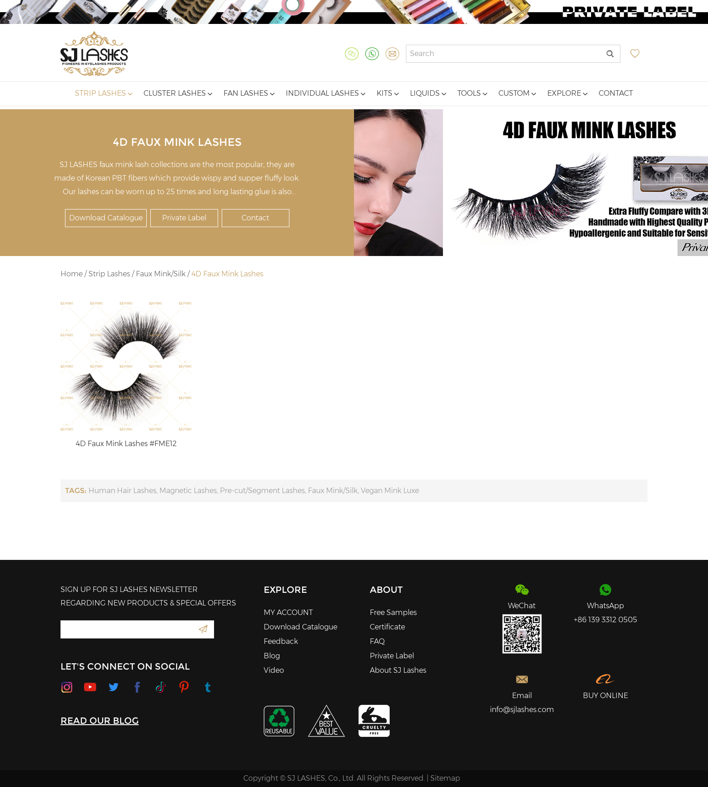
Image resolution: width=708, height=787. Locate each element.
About (386, 589)
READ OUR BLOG (100, 720)
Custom (517, 93)
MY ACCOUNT (288, 612)
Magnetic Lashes (188, 490)
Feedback (281, 641)
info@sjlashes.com (522, 709)
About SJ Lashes (398, 670)
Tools (472, 93)
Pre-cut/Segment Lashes (262, 490)
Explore (567, 93)
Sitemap (445, 778)
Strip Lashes (103, 93)
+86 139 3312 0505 (605, 619)
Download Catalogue (106, 218)
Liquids (428, 93)
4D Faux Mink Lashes (227, 274)
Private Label (184, 218)
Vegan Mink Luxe (390, 490)
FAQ (377, 641)
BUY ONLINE (605, 695)
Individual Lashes (325, 93)
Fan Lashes (249, 93)
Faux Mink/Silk (161, 274)
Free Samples (393, 612)
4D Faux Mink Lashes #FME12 (126, 443)
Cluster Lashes (178, 93)
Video (274, 670)
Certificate (387, 627)
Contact (616, 93)
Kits (388, 93)
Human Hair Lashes (122, 490)
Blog (272, 656)
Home (72, 274)
